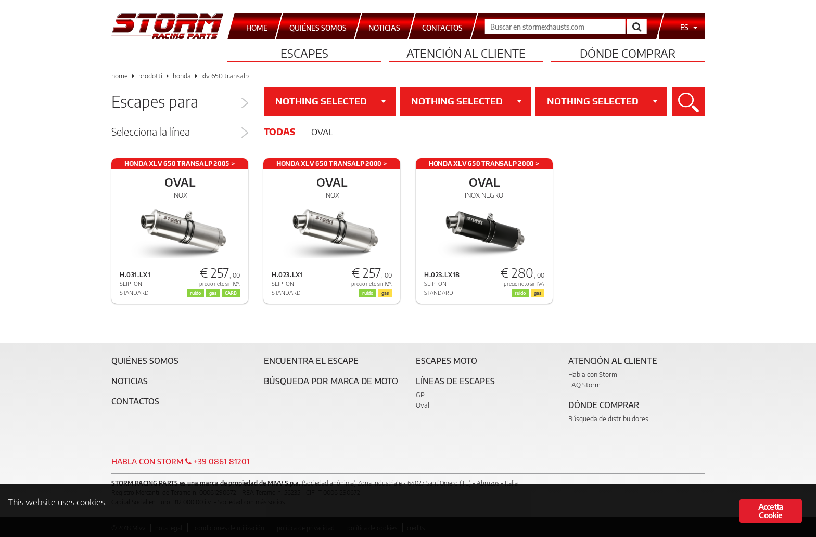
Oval (322, 131)
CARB (231, 293)
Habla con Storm (592, 374)
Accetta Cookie (770, 511)
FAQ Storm (584, 385)
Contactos (135, 401)
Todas (279, 131)
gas (212, 293)
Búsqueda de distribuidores (608, 418)
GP (420, 394)
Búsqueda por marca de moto (331, 381)
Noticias (129, 381)
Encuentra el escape (311, 361)
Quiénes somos (144, 361)
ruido (195, 293)
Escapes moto (446, 361)
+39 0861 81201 (222, 461)
